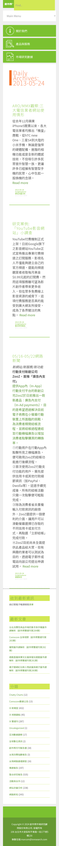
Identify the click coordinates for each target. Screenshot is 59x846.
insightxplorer (20, 191)
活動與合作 (14, 781)
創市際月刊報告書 (18, 747)
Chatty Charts (16, 694)
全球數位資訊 (15, 741)
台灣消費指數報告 (18, 754)
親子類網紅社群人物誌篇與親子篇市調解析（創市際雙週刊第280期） (28, 668)
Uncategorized (16, 728)
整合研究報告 (20, 326)
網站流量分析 (20, 193)
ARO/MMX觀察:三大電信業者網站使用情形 (28, 110)
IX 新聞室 (13, 708)
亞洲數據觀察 (15, 734)
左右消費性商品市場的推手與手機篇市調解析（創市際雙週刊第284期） (28, 629)
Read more (20, 182)
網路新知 (18, 577)
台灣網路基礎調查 (18, 761)
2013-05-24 (19, 189)
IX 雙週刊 (13, 721)
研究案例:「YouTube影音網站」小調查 (28, 228)
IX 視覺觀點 (14, 714)
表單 (31, 604)
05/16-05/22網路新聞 (27, 358)
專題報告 (13, 767)
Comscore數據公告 (18, 701)
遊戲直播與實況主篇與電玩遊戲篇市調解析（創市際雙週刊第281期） (28, 659)
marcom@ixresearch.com (34, 839)
